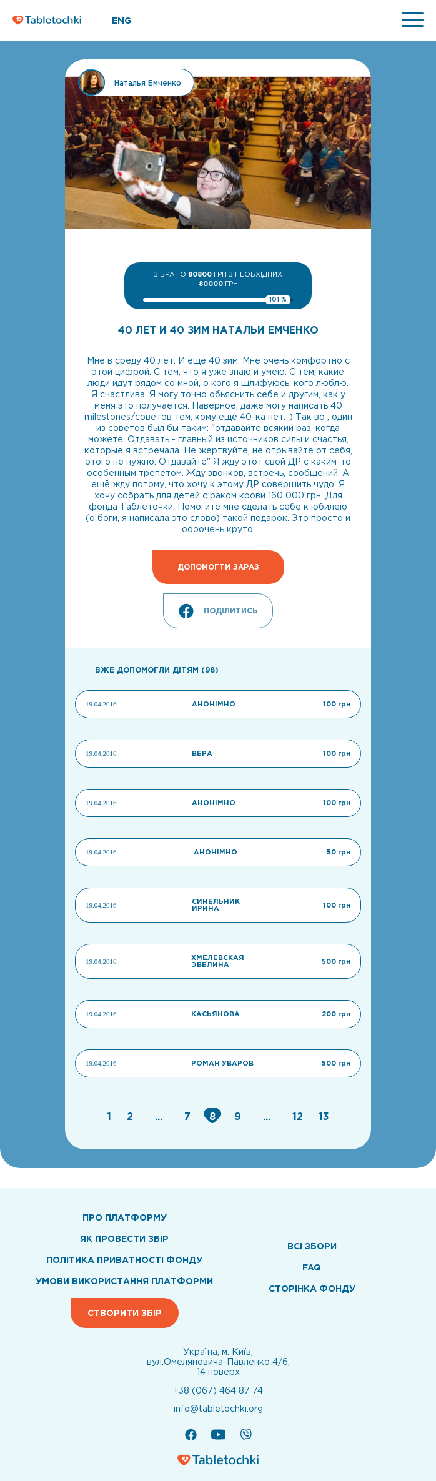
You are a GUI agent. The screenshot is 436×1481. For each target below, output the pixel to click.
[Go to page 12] (299, 1116)
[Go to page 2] (131, 1116)
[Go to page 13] (323, 1116)
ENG (121, 20)
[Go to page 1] (111, 1116)
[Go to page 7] (189, 1116)
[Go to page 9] (239, 1116)
